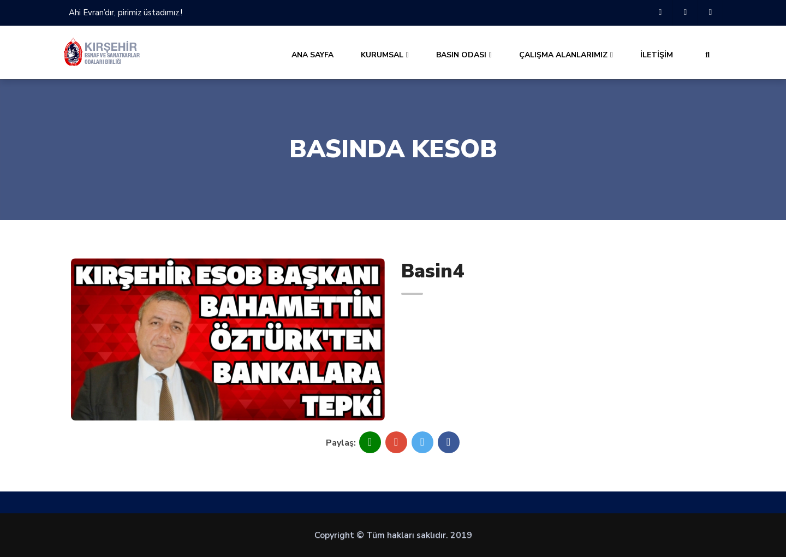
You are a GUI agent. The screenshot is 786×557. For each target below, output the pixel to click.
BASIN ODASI (464, 55)
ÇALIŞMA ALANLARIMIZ (566, 55)
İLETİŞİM (656, 55)
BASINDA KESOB (393, 149)
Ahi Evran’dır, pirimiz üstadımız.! (125, 12)
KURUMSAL (385, 55)
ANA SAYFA (312, 55)
